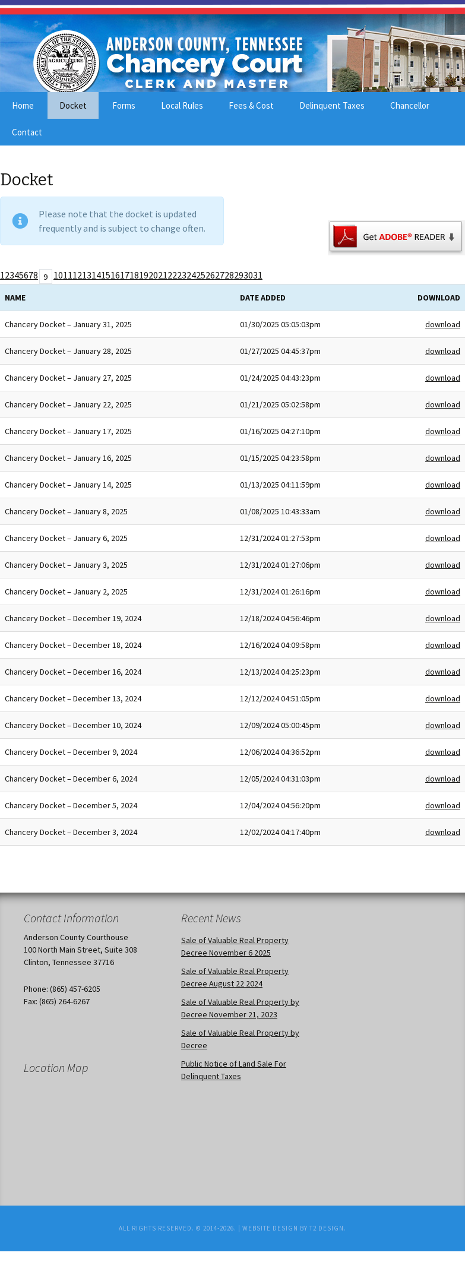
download (442, 324)
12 (77, 275)
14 (96, 275)
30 (248, 275)
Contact (27, 132)
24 (191, 275)
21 (162, 275)
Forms (123, 105)
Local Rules (182, 105)
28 (229, 275)
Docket (73, 105)
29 (238, 275)
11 (67, 275)
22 (172, 275)
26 (210, 275)
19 (143, 275)
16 (115, 275)
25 (200, 275)
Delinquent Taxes (332, 105)
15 (105, 275)
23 (181, 275)
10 (58, 275)
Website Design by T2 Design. (294, 1228)
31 (257, 275)
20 (153, 275)
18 (134, 275)
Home (23, 105)
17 (124, 275)
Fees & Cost (251, 105)
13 (86, 275)
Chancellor (409, 105)
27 (219, 275)
